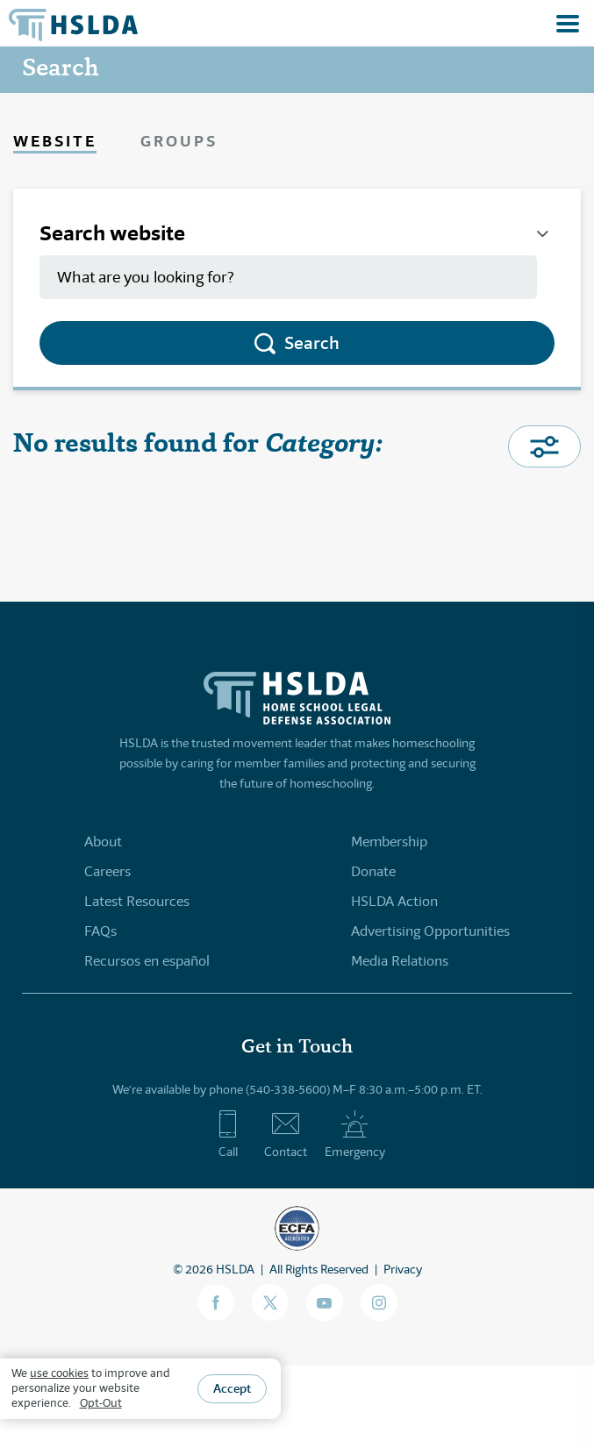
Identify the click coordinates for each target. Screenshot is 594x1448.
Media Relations (399, 961)
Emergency (355, 1134)
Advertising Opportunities (430, 931)
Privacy (402, 1269)
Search (312, 343)
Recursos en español (147, 961)
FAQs (100, 931)
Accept (232, 1388)
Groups (179, 141)
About (103, 841)
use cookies (59, 1373)
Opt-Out (101, 1402)
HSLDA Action (394, 901)
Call (228, 1134)
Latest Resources (137, 901)
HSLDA (235, 1269)
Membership (389, 841)
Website (55, 141)
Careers (107, 871)
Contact (285, 1134)
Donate (373, 871)
